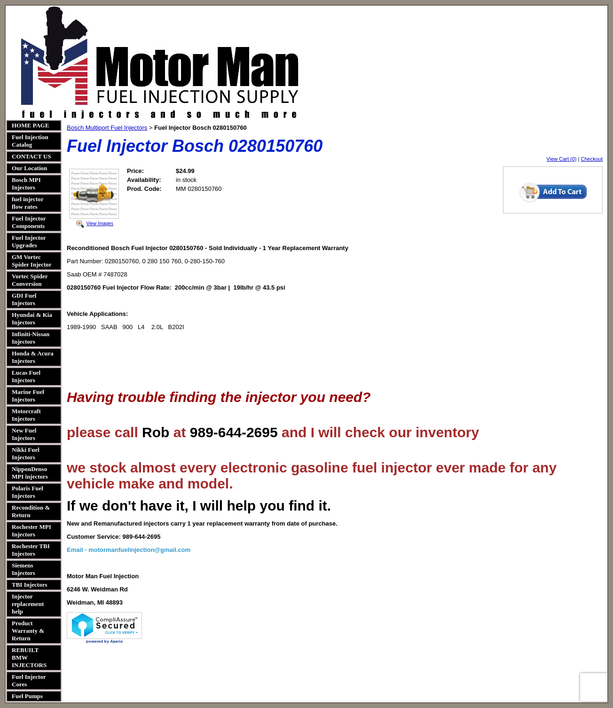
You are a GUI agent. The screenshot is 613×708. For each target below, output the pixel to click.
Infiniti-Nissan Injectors (30, 337)
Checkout (592, 159)
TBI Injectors (29, 584)
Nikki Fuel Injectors (25, 453)
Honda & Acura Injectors (33, 357)
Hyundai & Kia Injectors (32, 318)
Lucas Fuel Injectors (26, 376)
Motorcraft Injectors (26, 415)
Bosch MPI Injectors (26, 183)
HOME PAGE (30, 125)
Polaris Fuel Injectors (27, 492)
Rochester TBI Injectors (31, 550)
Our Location (29, 168)
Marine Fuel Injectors (28, 395)
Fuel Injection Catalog (30, 141)
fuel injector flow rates (27, 203)
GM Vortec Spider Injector (32, 260)
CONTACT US (31, 156)
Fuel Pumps (27, 696)
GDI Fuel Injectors (24, 299)
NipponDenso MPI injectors (30, 472)
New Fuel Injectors (24, 434)
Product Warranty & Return (28, 631)
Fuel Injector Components (29, 222)
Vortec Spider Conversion (29, 280)
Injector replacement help (28, 604)
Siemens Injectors (23, 569)
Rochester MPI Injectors (31, 530)
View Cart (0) (562, 159)
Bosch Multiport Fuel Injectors (107, 127)
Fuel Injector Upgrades (29, 241)
